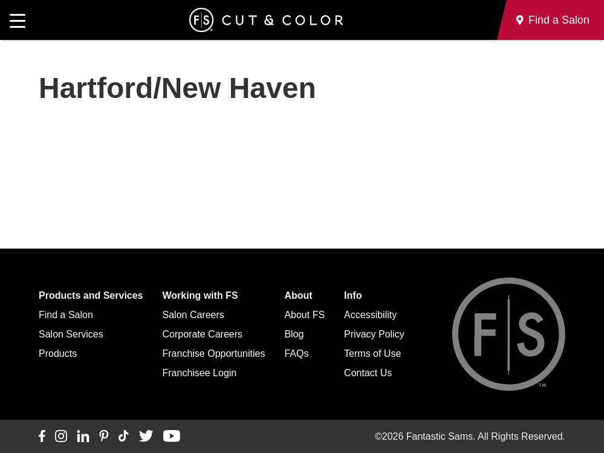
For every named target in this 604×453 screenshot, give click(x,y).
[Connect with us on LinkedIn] (83, 436)
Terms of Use (372, 353)
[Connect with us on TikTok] (124, 436)
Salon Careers (193, 315)
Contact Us (368, 373)
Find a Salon (66, 315)
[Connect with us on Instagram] (61, 436)
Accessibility (370, 315)
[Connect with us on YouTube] (171, 436)
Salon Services (71, 334)
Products (58, 353)
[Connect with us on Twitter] (146, 436)
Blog (294, 334)
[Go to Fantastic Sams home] (266, 20)
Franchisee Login (200, 373)
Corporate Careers (203, 334)
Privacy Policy (374, 334)
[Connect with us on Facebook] (42, 436)
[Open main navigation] (17, 20)
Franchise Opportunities (214, 353)
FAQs (296, 353)
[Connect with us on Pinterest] (104, 436)
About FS (304, 315)
